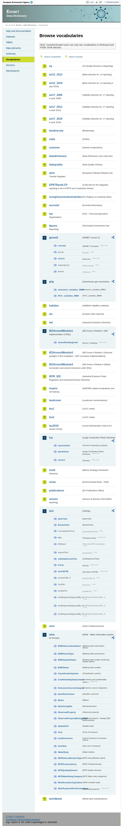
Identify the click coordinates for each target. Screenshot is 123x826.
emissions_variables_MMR (70, 289)
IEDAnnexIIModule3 (61, 352)
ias (51, 314)
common (54, 147)
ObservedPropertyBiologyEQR (70, 718)
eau (59, 537)
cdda (52, 139)
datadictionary (57, 156)
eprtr (52, 173)
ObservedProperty (67, 712)
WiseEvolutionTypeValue (70, 782)
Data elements (13, 48)
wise (52, 634)
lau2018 (53, 425)
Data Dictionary (30, 25)
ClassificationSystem (68, 673)
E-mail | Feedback (15, 816)
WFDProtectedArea (67, 764)
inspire (53, 388)
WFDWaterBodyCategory (70, 776)
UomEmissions (65, 738)
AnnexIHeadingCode (68, 342)
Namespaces (12, 70)
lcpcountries (64, 445)
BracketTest (63, 525)
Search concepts (76, 57)
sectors (61, 460)
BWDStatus (63, 667)
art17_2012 (55, 106)
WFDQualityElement (67, 770)
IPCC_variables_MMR (68, 296)
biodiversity (56, 130)
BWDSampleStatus (67, 660)
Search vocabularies (52, 57)
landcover (55, 400)
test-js (61, 565)
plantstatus (63, 451)
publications (56, 490)
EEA (19, 2)
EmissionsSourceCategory (70, 688)
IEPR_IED (55, 376)
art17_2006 (55, 95)
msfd (52, 470)
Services (10, 65)
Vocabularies (13, 59)
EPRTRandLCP (58, 184)
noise (52, 482)
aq (50, 66)
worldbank (55, 798)
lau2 (51, 417)
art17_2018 (55, 118)
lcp (51, 437)
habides (54, 305)
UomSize (62, 746)
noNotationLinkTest (67, 559)
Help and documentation (18, 31)
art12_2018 (55, 83)
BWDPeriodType (66, 654)
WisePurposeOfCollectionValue (70, 788)
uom (51, 626)
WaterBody (63, 752)
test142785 (63, 571)
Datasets (10, 36)
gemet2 (53, 237)
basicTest (62, 519)
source (61, 258)
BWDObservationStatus (69, 646)
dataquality (55, 164)
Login (91, 2)
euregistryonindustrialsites (65, 197)
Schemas (11, 53)
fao (51, 213)
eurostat (54, 205)
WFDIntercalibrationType (70, 758)
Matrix (61, 700)
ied (51, 322)
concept (62, 245)
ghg (51, 281)
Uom (60, 732)
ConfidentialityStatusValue (70, 679)
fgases (53, 225)
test (51, 511)
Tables (9, 42)
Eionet (18, 25)
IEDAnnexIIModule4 (61, 364)
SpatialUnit (63, 726)
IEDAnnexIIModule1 (61, 330)
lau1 (51, 408)
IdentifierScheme (66, 694)
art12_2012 (55, 74)
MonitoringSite (65, 706)
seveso (53, 499)
